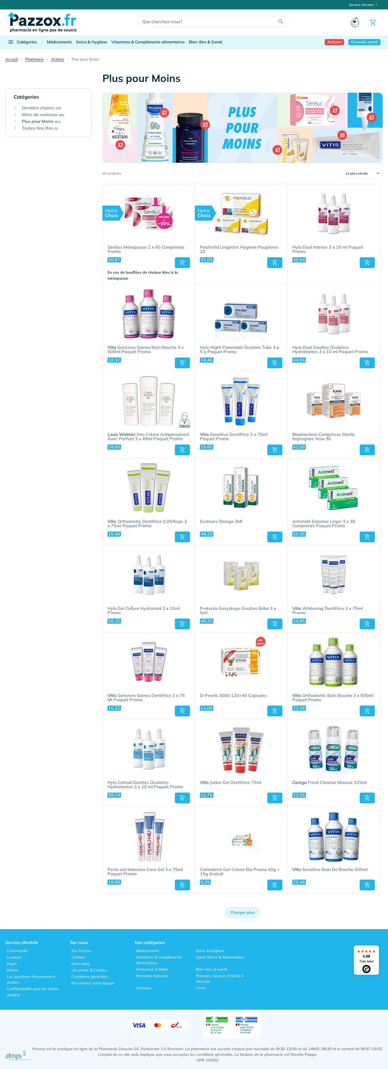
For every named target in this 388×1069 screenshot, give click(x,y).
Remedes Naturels (152, 975)
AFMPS (13, 995)
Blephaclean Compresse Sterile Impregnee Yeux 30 (323, 436)
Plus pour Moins (41, 121)
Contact (78, 957)
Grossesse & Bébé (152, 969)
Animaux (143, 987)
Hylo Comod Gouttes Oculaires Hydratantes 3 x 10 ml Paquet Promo (145, 784)
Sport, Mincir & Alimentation (220, 957)
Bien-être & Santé (205, 41)
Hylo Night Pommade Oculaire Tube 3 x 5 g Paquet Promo (239, 349)
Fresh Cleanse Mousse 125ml (329, 782)
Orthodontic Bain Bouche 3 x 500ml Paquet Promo (332, 697)
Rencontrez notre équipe (92, 983)
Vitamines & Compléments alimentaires (148, 41)
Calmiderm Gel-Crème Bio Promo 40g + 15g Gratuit (240, 871)
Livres (201, 987)
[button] (182, 262)
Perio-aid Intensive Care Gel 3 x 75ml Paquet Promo (145, 871)
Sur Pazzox (81, 950)
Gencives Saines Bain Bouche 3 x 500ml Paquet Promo (146, 349)
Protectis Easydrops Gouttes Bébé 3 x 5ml (238, 610)
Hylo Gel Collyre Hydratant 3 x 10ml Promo (144, 610)
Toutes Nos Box (40, 128)
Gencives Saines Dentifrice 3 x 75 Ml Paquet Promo (146, 697)
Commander (17, 950)
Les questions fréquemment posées (31, 979)
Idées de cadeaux (43, 114)
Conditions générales (89, 976)
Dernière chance (41, 108)
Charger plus (242, 912)
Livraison (14, 957)
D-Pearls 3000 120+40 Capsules (233, 695)
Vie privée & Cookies (89, 970)
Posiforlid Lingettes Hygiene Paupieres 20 (239, 249)
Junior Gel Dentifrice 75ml (230, 782)
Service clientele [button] (362, 5)
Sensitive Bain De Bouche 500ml (330, 869)
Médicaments (59, 41)
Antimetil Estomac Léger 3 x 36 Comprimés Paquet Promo (323, 523)
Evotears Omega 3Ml (221, 521)
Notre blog (80, 963)
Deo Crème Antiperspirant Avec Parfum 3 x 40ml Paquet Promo (148, 436)
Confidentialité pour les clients (33, 988)
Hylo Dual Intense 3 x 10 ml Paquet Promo (327, 249)
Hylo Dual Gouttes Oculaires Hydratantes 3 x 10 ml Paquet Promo (330, 349)
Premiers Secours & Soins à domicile (220, 978)
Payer (12, 963)
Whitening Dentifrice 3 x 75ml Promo (327, 610)
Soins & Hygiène (91, 41)
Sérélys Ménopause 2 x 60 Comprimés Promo (146, 249)
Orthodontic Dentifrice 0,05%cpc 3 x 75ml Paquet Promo (147, 523)
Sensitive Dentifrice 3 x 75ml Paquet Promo (234, 436)
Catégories (22, 42)
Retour (13, 970)
